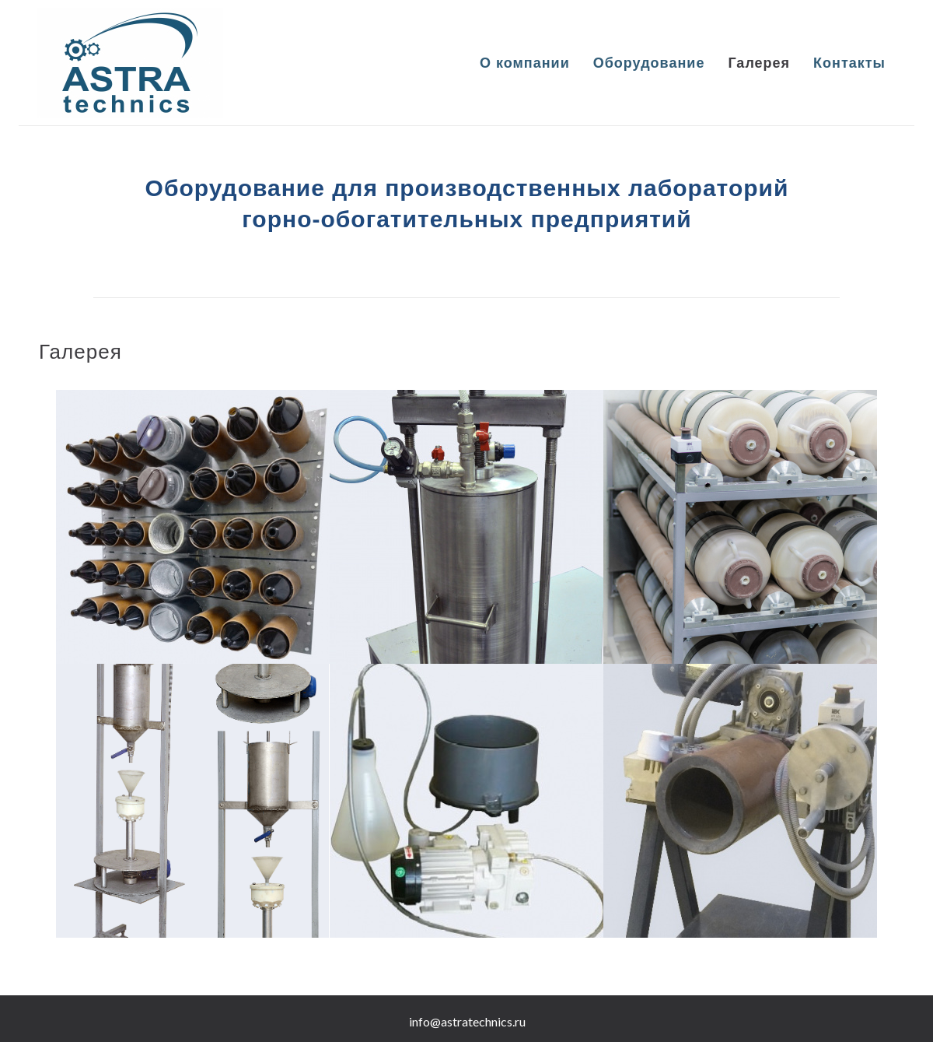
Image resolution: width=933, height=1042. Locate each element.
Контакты (849, 63)
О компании (525, 63)
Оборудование (649, 63)
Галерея (759, 63)
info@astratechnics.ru (467, 1021)
